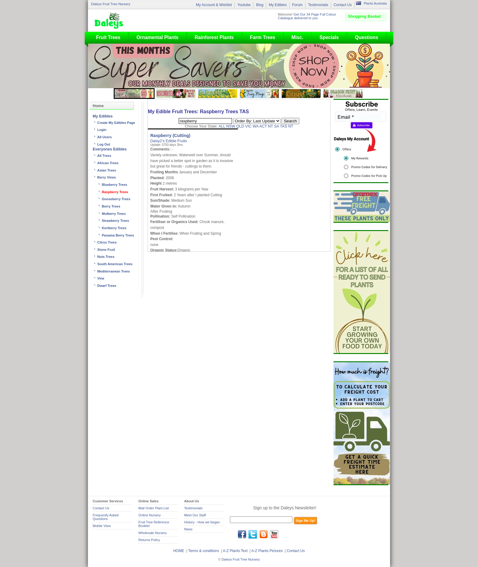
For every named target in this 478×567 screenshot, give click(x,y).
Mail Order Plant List (153, 508)
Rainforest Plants (214, 37)
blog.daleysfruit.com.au (263, 534)
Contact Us (342, 5)
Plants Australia (375, 3)
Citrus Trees (107, 242)
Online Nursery (149, 515)
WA (256, 126)
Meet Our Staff (195, 515)
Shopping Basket (364, 16)
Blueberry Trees (114, 184)
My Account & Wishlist (214, 5)
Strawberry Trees (115, 220)
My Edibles (278, 5)
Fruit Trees (108, 37)
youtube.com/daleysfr (274, 534)
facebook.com (242, 534)
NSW (230, 126)
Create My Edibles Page (116, 123)
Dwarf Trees (106, 285)
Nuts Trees (105, 256)
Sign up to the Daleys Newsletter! (284, 507)
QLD (240, 126)
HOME (178, 551)
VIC (248, 126)
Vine (100, 278)
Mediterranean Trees (113, 271)
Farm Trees (262, 37)
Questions (366, 37)
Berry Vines (106, 177)
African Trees (108, 163)
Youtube (244, 5)
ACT (263, 126)
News (188, 529)
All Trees (104, 155)
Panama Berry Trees (118, 235)
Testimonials (318, 5)
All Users (104, 137)
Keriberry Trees (114, 228)
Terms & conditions (204, 551)
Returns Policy (149, 540)
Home (98, 105)
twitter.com (252, 534)
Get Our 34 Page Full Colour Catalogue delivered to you (307, 16)
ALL (222, 126)
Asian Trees (106, 170)
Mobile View (102, 526)
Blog (259, 5)
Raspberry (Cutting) (170, 135)
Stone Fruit (106, 249)
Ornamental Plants (158, 37)
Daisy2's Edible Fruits (168, 141)
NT (270, 126)
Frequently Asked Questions (106, 517)
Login (101, 130)
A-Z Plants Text (235, 551)
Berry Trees (111, 206)
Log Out (103, 144)
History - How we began (202, 522)
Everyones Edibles (110, 149)
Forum (297, 5)
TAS (283, 126)
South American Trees (115, 264)
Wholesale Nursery (152, 533)
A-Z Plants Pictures (267, 551)
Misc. (297, 37)
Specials (329, 37)
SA (276, 126)
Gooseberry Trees (116, 199)
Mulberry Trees (114, 213)
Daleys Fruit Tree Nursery (110, 4)
